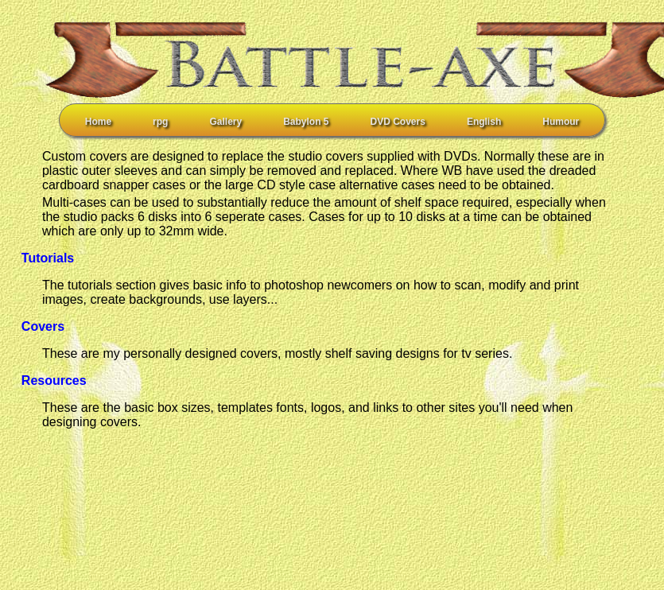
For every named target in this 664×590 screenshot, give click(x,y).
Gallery (225, 121)
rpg (160, 121)
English (484, 121)
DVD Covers (398, 121)
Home (98, 121)
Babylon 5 (305, 121)
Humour (560, 121)
